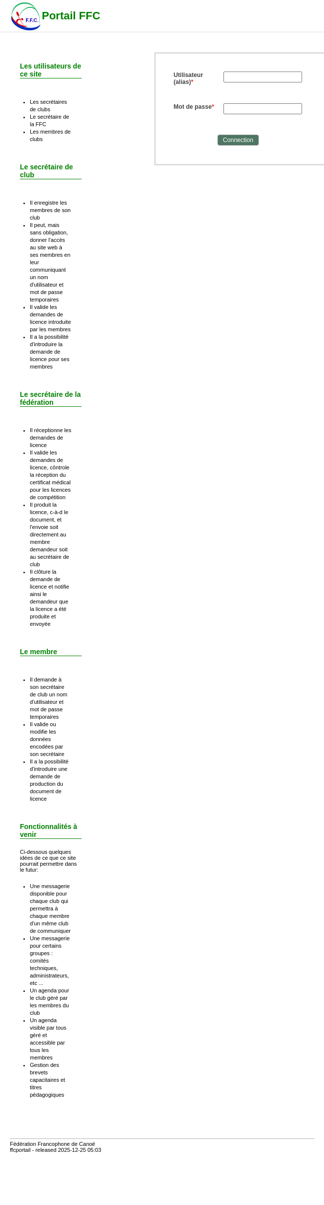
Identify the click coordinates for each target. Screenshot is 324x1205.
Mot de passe (193, 106)
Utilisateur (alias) (188, 78)
